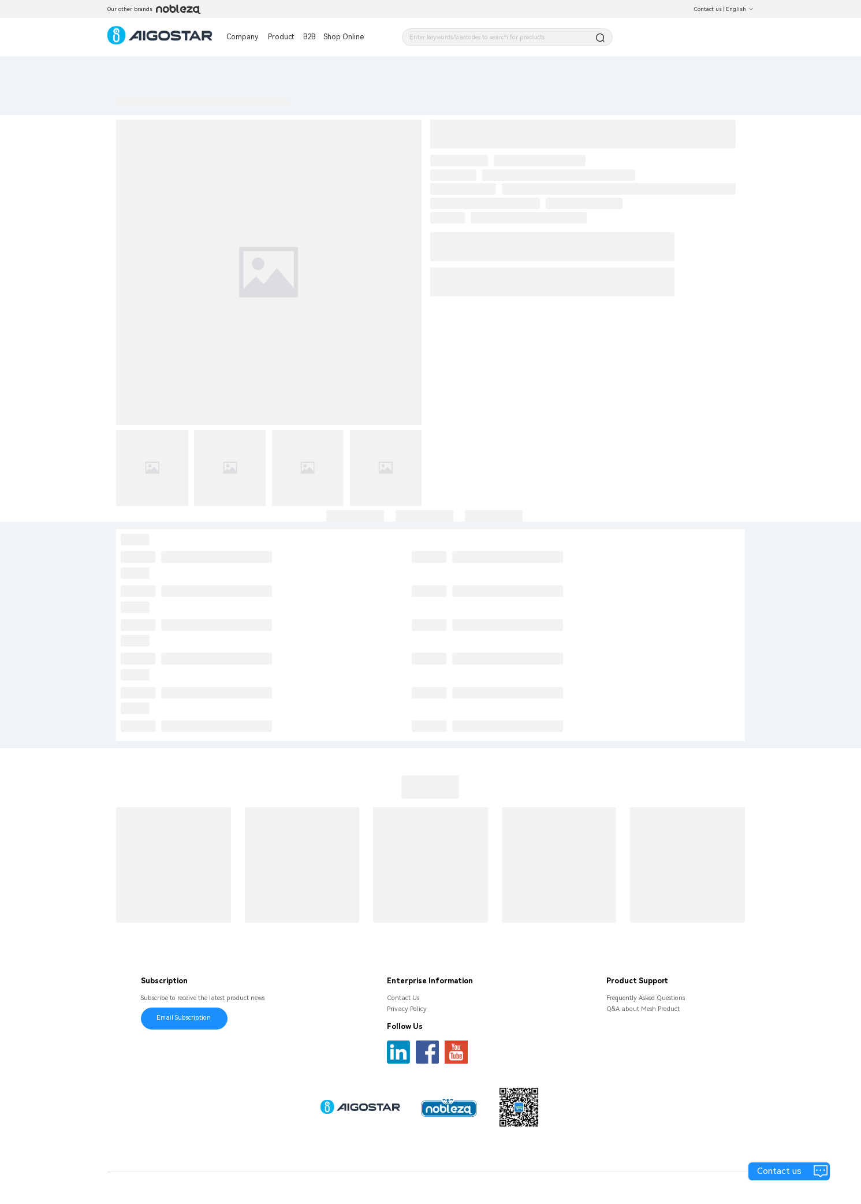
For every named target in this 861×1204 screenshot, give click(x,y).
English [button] (740, 9)
